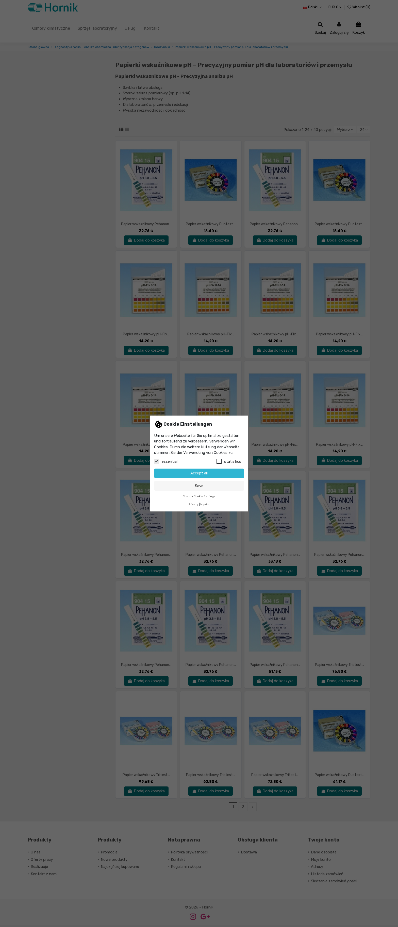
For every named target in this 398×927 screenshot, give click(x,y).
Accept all (199, 473)
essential (165, 461)
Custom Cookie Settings (199, 496)
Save (199, 486)
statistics (229, 461)
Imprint (205, 504)
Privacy (193, 504)
